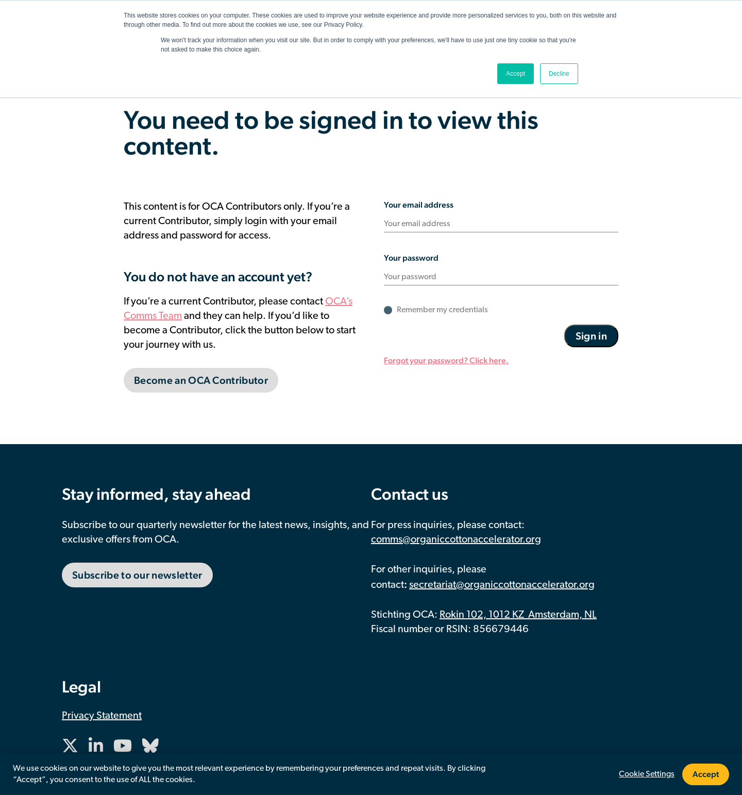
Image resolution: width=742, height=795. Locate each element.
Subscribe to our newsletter (137, 575)
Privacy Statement (102, 716)
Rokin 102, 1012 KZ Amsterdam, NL (518, 615)
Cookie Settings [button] (646, 774)
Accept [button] (515, 73)
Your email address (418, 205)
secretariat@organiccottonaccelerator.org (502, 585)
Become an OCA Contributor (201, 380)
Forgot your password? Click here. (446, 360)
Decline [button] (559, 73)
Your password (411, 258)
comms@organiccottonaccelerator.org (456, 540)
